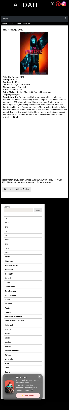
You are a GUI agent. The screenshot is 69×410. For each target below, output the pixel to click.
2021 (11, 23)
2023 (7, 240)
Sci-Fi (7, 363)
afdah (25, 5)
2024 (7, 244)
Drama (7, 299)
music (7, 338)
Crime (19, 189)
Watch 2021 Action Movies (19, 180)
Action (12, 189)
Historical (9, 325)
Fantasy (8, 312)
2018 (7, 223)
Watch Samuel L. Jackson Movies (36, 182)
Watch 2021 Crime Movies (44, 180)
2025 (7, 248)
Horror (7, 334)
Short (7, 368)
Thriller (26, 189)
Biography (9, 274)
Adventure (9, 261)
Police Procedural (12, 351)
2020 (7, 227)
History (8, 329)
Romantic (9, 359)
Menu (5, 19)
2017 (7, 218)
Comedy (8, 278)
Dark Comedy (10, 291)
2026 (7, 253)
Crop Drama (10, 287)
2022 (7, 235)
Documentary (10, 295)
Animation (9, 270)
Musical (8, 342)
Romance (9, 355)
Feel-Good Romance (13, 317)
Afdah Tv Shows (11, 265)
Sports (7, 372)
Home (4, 23)
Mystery (8, 346)
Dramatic (8, 304)
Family (7, 308)
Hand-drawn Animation (14, 321)
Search (7, 207)
